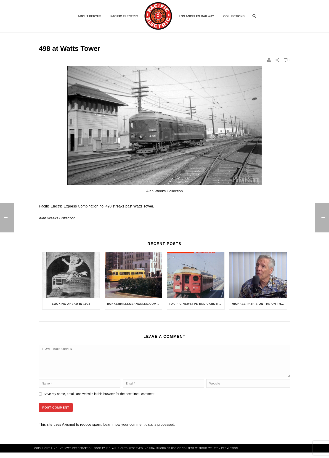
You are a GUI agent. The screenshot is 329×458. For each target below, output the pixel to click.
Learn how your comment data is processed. (139, 430)
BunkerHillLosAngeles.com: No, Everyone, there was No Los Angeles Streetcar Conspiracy (134, 303)
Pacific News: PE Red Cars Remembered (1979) (196, 303)
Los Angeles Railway (196, 16)
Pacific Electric (124, 16)
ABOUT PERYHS (89, 16)
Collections (233, 16)
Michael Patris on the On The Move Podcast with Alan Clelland (259, 303)
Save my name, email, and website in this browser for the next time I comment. (99, 399)
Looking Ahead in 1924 (71, 303)
